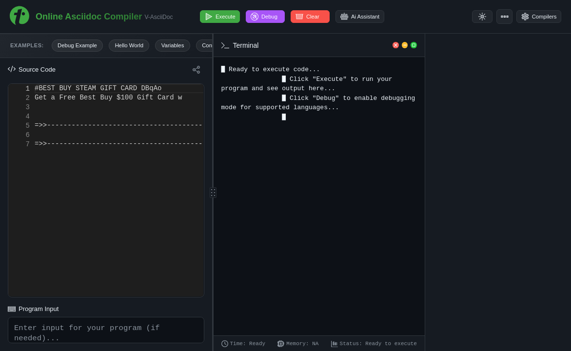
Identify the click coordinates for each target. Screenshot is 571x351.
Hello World (136, 46)
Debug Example (79, 46)
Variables (184, 46)
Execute (223, 16)
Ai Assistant (373, 16)
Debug (273, 16)
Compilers (535, 16)
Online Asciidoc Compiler (89, 16)
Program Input (33, 296)
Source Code (32, 71)
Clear (320, 16)
